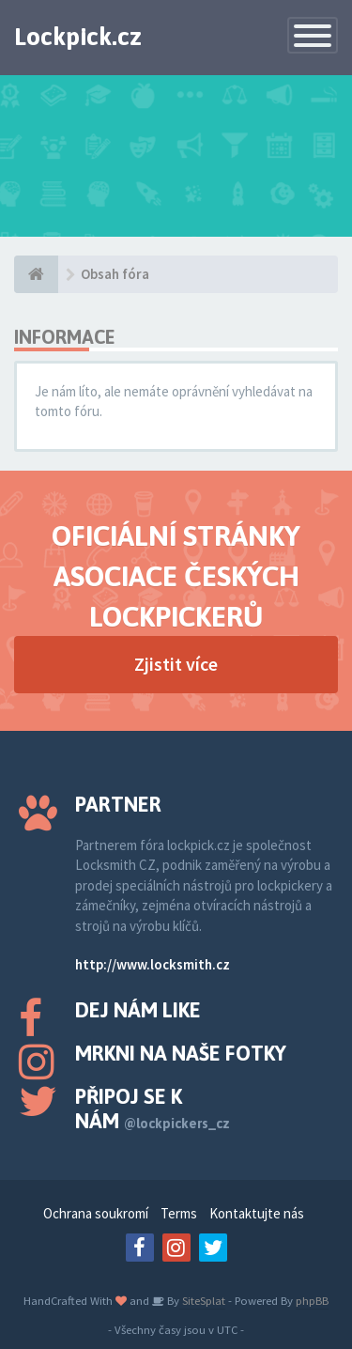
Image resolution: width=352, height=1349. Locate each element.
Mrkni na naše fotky (180, 1053)
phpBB (312, 1300)
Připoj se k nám (152, 1108)
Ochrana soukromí (95, 1213)
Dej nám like (138, 1010)
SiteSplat (202, 1300)
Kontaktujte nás (256, 1213)
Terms (179, 1213)
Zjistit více (176, 663)
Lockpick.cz (78, 37)
